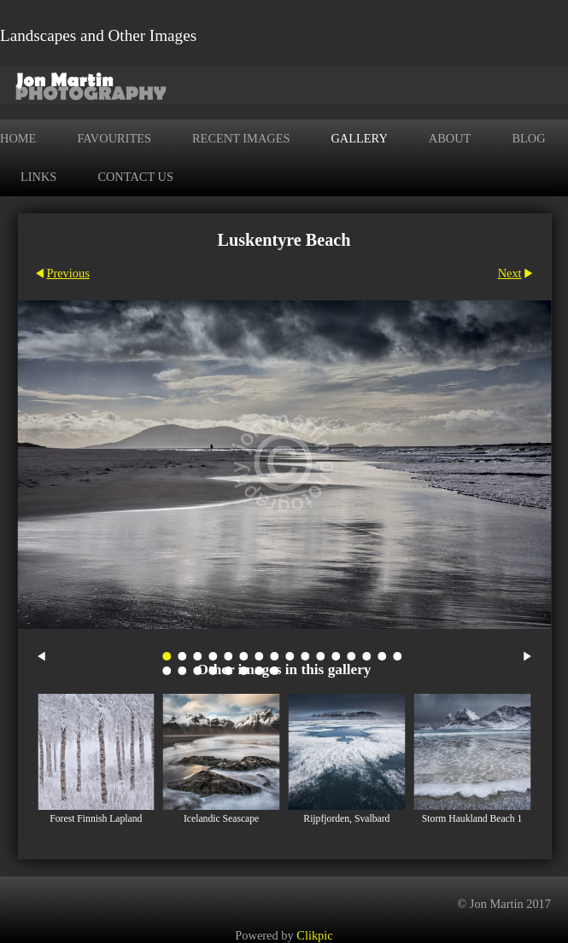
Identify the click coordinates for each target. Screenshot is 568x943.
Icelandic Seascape (221, 818)
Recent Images (241, 138)
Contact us (135, 176)
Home (18, 138)
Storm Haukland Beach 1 (472, 818)
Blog (528, 138)
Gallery (359, 138)
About (450, 138)
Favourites (114, 138)
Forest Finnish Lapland (96, 818)
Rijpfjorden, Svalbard (346, 818)
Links (38, 176)
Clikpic (314, 935)
